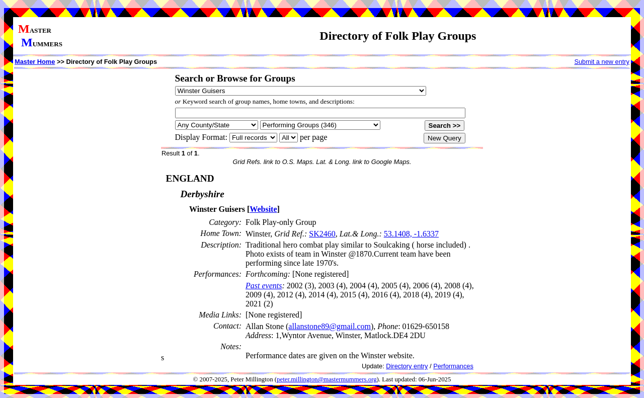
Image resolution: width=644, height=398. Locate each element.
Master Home (35, 61)
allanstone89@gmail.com (329, 326)
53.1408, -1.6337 (411, 233)
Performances (453, 366)
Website (263, 209)
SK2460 (322, 233)
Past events (264, 285)
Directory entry (407, 366)
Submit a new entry (601, 61)
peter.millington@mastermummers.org (327, 379)
